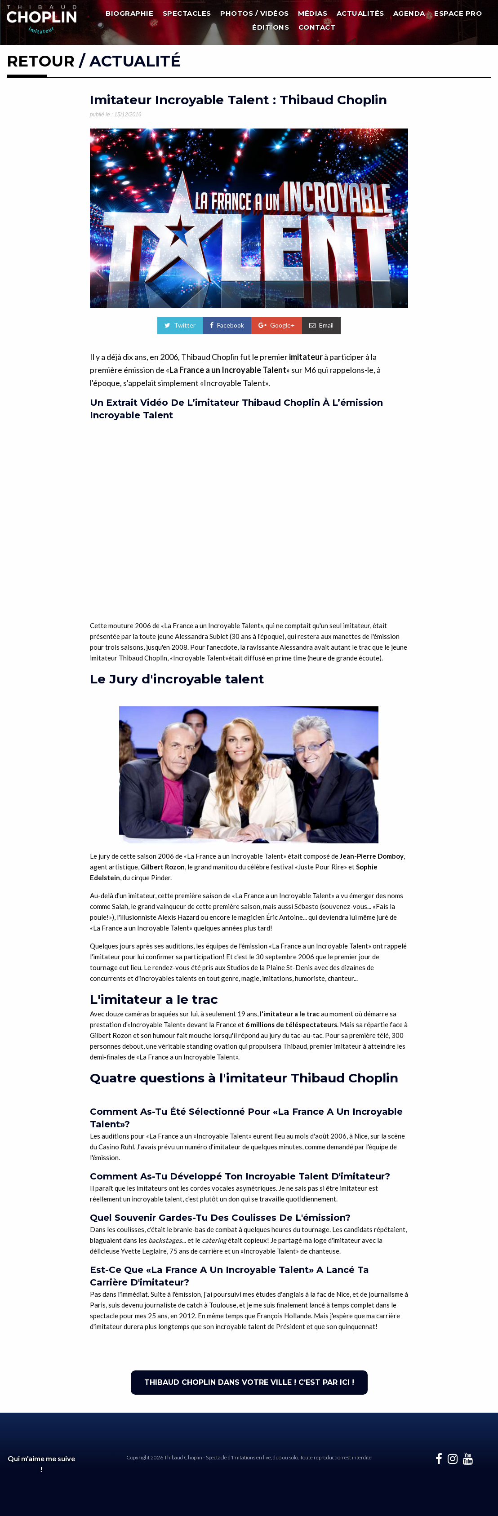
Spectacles (187, 13)
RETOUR (41, 61)
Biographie (129, 13)
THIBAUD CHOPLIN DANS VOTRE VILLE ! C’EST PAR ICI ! (249, 1382)
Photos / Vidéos (254, 13)
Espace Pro (458, 13)
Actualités (360, 13)
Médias (312, 13)
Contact (317, 27)
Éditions (270, 27)
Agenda (409, 13)
